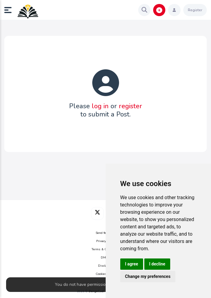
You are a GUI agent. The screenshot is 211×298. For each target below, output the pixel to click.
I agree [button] (131, 264)
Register (195, 10)
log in (100, 106)
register (130, 106)
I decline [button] (157, 264)
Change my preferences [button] (148, 276)
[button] (10, 10)
